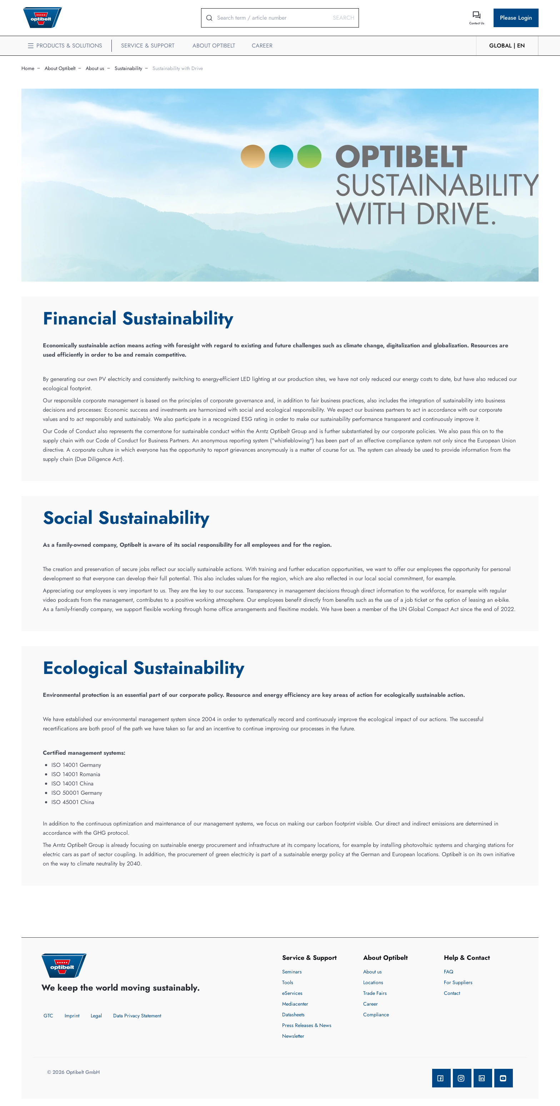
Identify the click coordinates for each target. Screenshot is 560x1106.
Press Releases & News (306, 1025)
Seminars (292, 971)
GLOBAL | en (507, 45)
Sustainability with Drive (177, 68)
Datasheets (293, 1014)
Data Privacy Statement (137, 1015)
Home (27, 68)
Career (370, 1003)
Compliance (376, 1014)
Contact (452, 993)
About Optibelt (60, 68)
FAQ (448, 971)
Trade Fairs (375, 993)
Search (343, 18)
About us (95, 68)
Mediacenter (295, 1003)
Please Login (516, 18)
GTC (48, 1015)
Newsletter (293, 1036)
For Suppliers (458, 982)
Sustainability (128, 68)
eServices (292, 993)
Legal (96, 1015)
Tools (287, 982)
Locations (373, 982)
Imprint (72, 1015)
